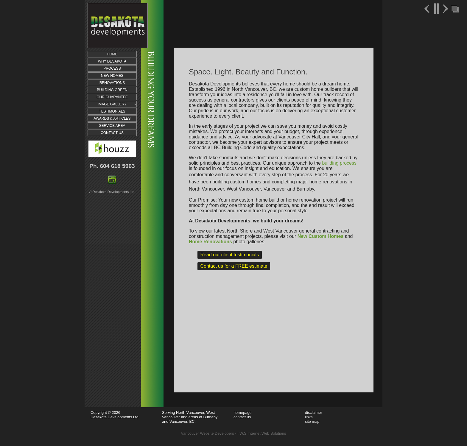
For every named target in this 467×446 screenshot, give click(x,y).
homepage (242, 412)
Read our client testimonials (229, 254)
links (309, 417)
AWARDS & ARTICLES (112, 118)
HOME (112, 54)
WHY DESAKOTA (112, 61)
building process (339, 163)
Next (444, 8)
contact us (242, 417)
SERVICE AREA (112, 126)
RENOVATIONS (112, 83)
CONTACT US (112, 133)
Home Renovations (210, 241)
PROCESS (112, 68)
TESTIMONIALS (112, 111)
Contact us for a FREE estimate (233, 266)
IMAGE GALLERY (112, 104)
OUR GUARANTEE (112, 97)
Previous (427, 8)
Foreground (454, 8)
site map (312, 421)
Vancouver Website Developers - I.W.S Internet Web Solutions (233, 433)
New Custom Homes (321, 236)
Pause (436, 8)
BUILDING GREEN (112, 90)
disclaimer (313, 412)
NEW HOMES (112, 76)
